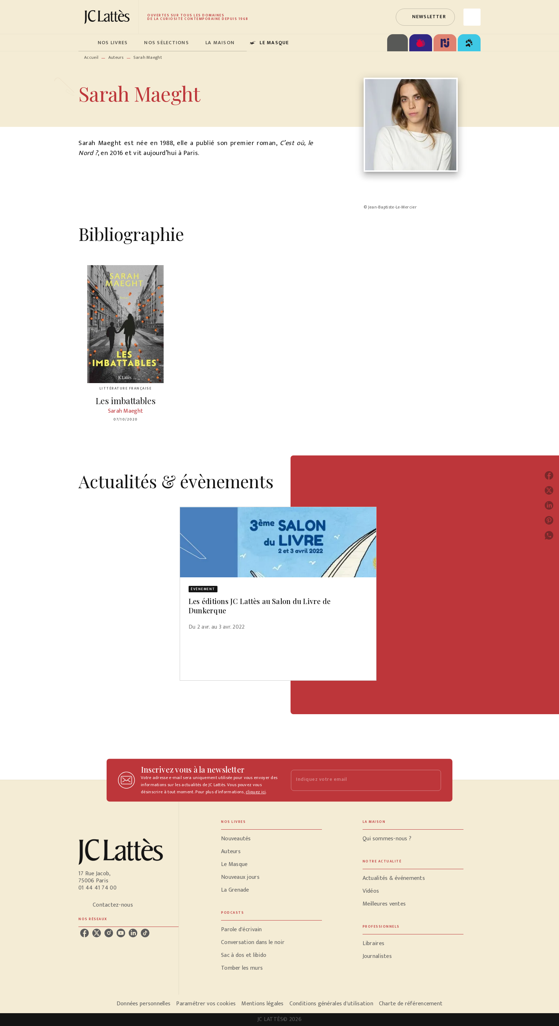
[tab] (85, 42)
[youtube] (121, 933)
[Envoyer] (432, 780)
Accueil (91, 57)
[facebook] (84, 933)
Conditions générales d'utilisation (331, 1004)
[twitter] (97, 933)
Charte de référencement (410, 1004)
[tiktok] (145, 933)
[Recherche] (472, 17)
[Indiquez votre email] (357, 780)
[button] (425, 17)
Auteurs (116, 57)
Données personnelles (143, 1004)
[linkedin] (133, 933)
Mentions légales (262, 1004)
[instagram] (109, 933)
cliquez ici (256, 791)
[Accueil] (108, 17)
